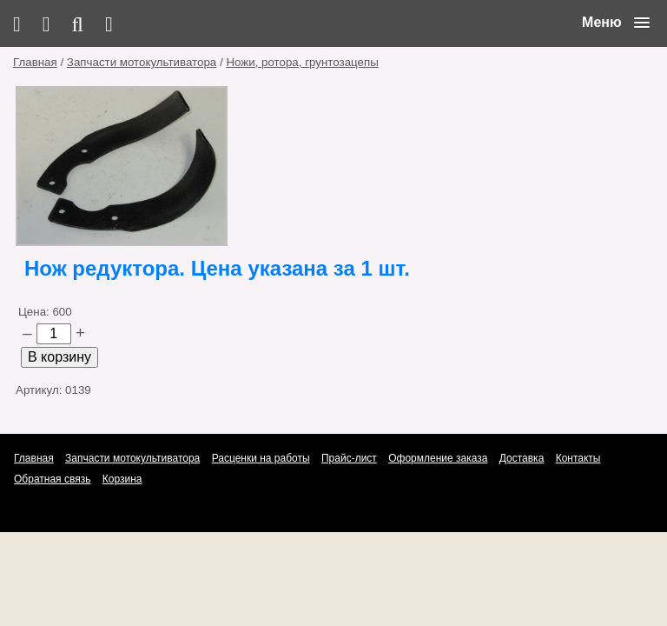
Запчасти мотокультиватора (141, 62)
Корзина (122, 479)
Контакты (578, 458)
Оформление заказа (437, 458)
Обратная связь (52, 479)
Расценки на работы (261, 458)
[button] (615, 23)
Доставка (522, 458)
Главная (35, 62)
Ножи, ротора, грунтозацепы (302, 62)
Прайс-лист (349, 458)
